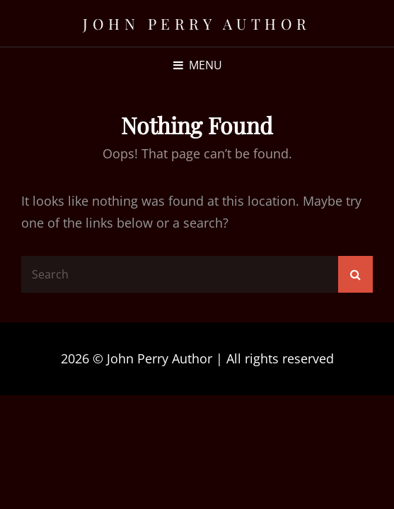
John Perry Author (197, 23)
